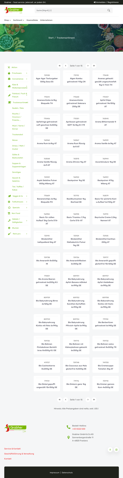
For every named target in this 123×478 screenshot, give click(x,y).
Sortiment (17, 20)
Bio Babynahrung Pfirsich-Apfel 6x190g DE (76, 325)
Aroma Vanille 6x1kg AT (105, 143)
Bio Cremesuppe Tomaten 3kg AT (105, 367)
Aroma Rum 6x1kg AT (47, 143)
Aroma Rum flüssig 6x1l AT (76, 145)
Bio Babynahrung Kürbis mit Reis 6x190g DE (47, 325)
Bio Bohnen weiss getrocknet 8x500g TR (105, 345)
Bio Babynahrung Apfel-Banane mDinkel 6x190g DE (76, 282)
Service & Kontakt (12, 449)
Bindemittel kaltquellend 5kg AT (47, 240)
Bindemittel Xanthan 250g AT (105, 240)
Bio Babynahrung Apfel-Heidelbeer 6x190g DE (105, 282)
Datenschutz (67, 473)
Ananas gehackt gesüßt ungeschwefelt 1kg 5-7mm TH (105, 81)
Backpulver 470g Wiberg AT (106, 182)
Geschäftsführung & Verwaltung (19, 454)
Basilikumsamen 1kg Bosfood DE (76, 200)
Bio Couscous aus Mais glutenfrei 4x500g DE (76, 367)
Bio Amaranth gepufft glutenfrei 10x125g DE (105, 262)
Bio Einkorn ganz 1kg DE (76, 385)
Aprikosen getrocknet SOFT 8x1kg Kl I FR (76, 123)
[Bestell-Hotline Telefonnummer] (69, 427)
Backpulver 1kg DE (76, 180)
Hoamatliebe (32, 20)
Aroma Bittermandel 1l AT (105, 123)
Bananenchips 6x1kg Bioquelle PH (47, 200)
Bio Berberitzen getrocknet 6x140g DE (105, 324)
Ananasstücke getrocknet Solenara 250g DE (76, 103)
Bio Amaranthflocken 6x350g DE (76, 262)
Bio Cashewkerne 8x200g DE (47, 367)
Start (51, 37)
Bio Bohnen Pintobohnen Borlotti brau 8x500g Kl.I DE (47, 347)
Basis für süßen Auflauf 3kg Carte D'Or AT (47, 220)
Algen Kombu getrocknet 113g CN (76, 80)
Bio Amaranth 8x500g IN (46, 262)
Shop (6, 20)
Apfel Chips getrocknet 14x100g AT (105, 103)
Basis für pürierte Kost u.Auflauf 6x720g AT (105, 200)
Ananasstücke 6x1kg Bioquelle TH (47, 101)
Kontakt (7, 459)
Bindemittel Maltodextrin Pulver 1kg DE (76, 242)
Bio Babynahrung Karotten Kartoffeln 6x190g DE (76, 304)
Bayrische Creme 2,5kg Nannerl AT (106, 219)
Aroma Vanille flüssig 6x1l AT (47, 163)
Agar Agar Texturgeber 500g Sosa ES (47, 80)
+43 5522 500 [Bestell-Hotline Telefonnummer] (78, 429)
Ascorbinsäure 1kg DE (105, 162)
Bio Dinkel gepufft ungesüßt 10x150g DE (46, 385)
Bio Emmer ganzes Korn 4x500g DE (105, 385)
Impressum (54, 473)
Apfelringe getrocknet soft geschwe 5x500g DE (46, 125)
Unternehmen (46, 20)
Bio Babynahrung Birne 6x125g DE (47, 302)
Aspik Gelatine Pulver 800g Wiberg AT (47, 182)
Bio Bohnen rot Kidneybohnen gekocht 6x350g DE (76, 347)
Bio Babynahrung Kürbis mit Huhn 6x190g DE (105, 304)
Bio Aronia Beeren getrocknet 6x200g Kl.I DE (47, 282)
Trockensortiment (66, 37)
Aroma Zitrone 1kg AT (76, 162)
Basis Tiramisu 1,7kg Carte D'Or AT (76, 219)
